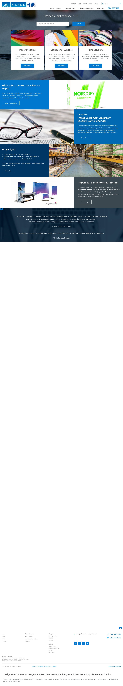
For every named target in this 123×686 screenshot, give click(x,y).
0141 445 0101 (115, 638)
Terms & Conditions (37, 666)
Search (79, 24)
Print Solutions (70, 8)
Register (73, 3)
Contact (96, 3)
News (90, 3)
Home (4, 634)
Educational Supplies (86, 8)
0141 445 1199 (113, 8)
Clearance (100, 8)
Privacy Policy (47, 666)
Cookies (54, 666)
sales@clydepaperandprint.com (86, 634)
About (85, 3)
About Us (8, 171)
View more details (11, 103)
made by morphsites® (115, 666)
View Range (27, 65)
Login (79, 3)
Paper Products (55, 8)
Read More (95, 65)
